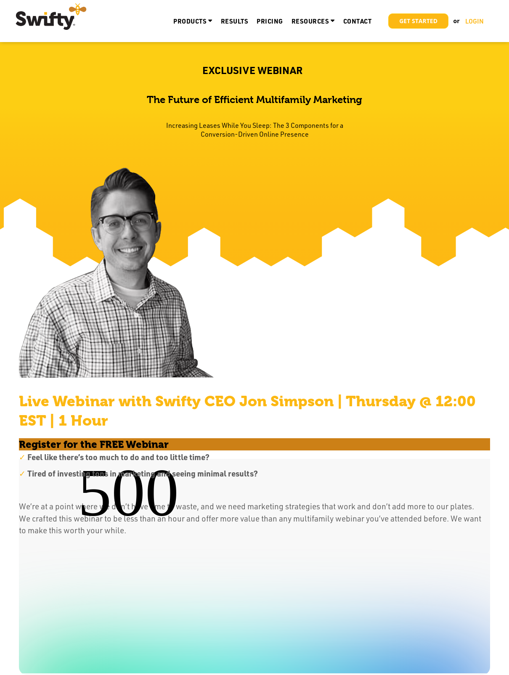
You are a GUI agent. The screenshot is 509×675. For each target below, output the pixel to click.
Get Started (418, 21)
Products (190, 21)
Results (235, 21)
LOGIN (474, 21)
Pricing (270, 21)
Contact (357, 21)
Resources (310, 21)
